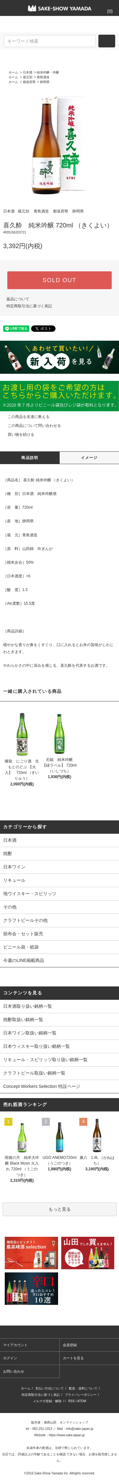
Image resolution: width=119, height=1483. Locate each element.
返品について (17, 299)
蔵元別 (27, 77)
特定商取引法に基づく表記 (29, 306)
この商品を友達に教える (25, 416)
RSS (71, 1401)
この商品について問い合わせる (30, 425)
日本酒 (27, 72)
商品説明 (29, 458)
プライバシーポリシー (80, 1394)
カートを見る (73, 1358)
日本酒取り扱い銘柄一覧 (27, 1006)
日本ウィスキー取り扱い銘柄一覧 (36, 1046)
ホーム (13, 72)
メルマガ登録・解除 (47, 1401)
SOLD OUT (59, 280)
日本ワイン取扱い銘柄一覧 (29, 1032)
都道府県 (29, 82)
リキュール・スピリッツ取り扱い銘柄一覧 (45, 1059)
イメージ (89, 458)
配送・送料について (83, 1388)
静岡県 (45, 82)
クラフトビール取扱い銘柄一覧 (34, 1073)
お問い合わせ (13, 1371)
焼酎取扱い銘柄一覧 (23, 1019)
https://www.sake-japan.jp (67, 1435)
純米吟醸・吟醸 (48, 72)
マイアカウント (15, 1345)
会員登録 (70, 1345)
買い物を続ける (17, 434)
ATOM (81, 1401)
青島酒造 (43, 77)
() (106, 11)
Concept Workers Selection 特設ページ (41, 1086)
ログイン (10, 1358)
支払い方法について (49, 1388)
